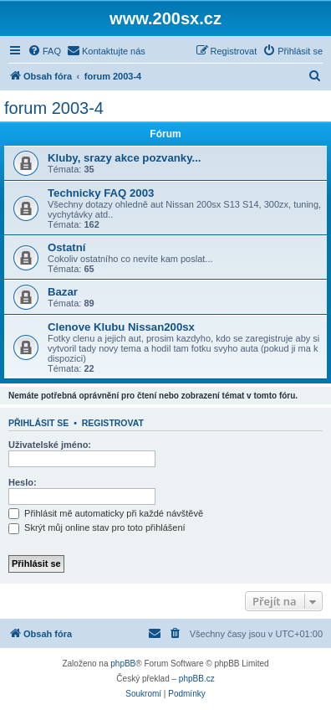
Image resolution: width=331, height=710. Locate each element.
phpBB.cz (197, 678)
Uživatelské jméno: (49, 445)
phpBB (122, 663)
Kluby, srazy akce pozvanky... (124, 158)
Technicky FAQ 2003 (101, 193)
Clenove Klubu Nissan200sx (121, 327)
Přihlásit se (38, 423)
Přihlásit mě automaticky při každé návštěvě (105, 513)
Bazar (63, 292)
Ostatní (66, 247)
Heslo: (22, 482)
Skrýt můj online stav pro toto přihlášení (97, 527)
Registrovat (113, 423)
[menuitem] (44, 51)
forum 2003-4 (54, 108)
